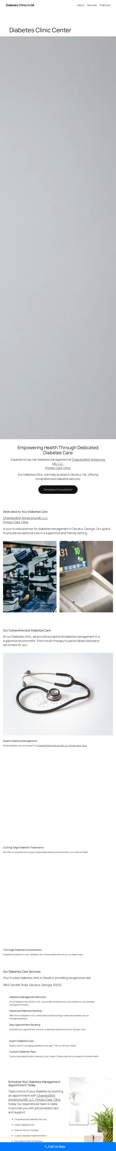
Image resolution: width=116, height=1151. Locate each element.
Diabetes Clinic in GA (20, 5)
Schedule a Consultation (58, 489)
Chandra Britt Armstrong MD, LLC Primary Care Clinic (25, 520)
